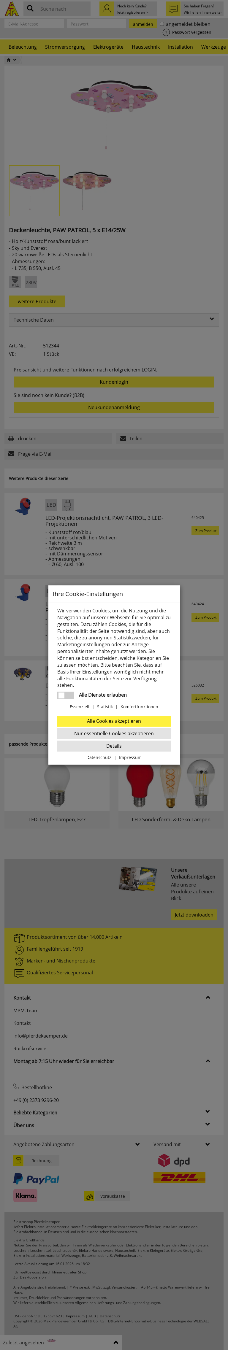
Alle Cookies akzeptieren (114, 721)
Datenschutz (98, 757)
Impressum (130, 757)
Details (114, 746)
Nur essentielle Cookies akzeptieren (114, 733)
